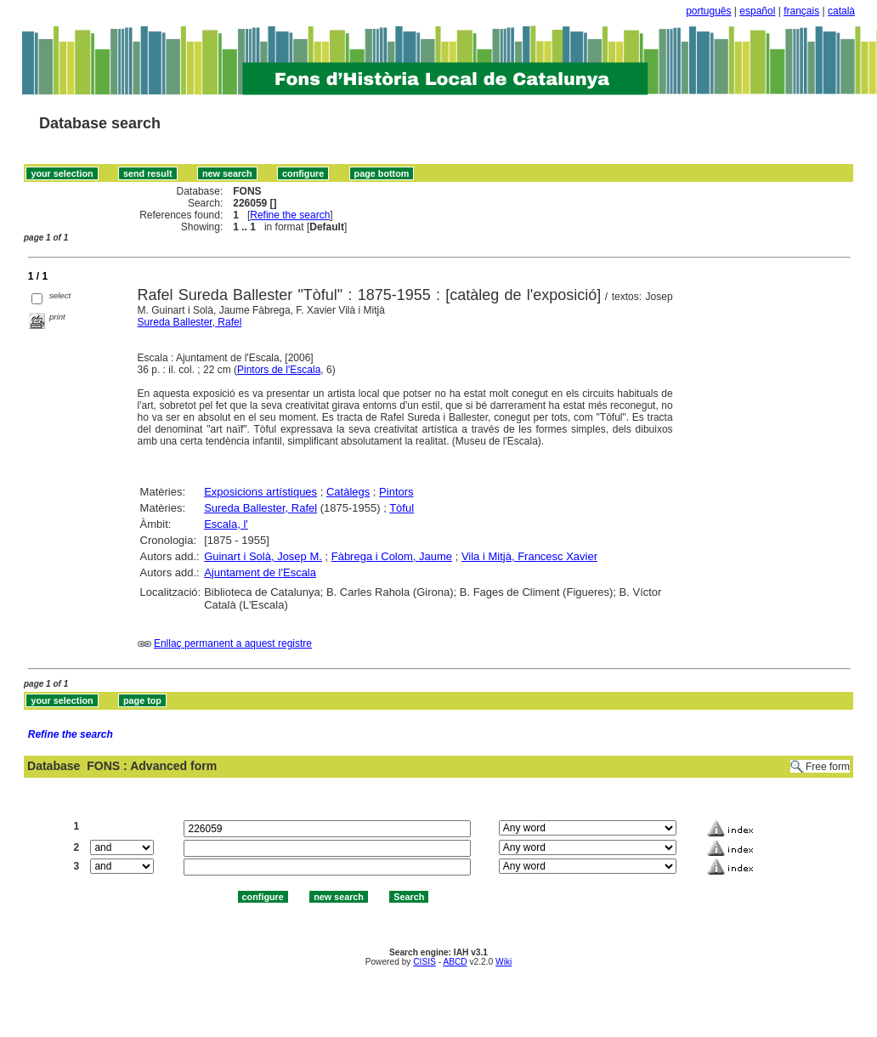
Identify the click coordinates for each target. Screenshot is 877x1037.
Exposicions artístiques (260, 491)
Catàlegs (348, 491)
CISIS (424, 961)
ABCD (455, 961)
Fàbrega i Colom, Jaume (391, 556)
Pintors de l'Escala (278, 370)
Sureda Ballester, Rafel (190, 322)
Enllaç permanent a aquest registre (233, 643)
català (841, 11)
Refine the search (290, 215)
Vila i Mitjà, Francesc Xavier (529, 556)
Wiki (503, 961)
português (708, 11)
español (757, 11)
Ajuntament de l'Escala (260, 572)
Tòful (401, 508)
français (801, 11)
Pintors (396, 491)
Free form (828, 767)
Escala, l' (226, 524)
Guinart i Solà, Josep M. (263, 556)
